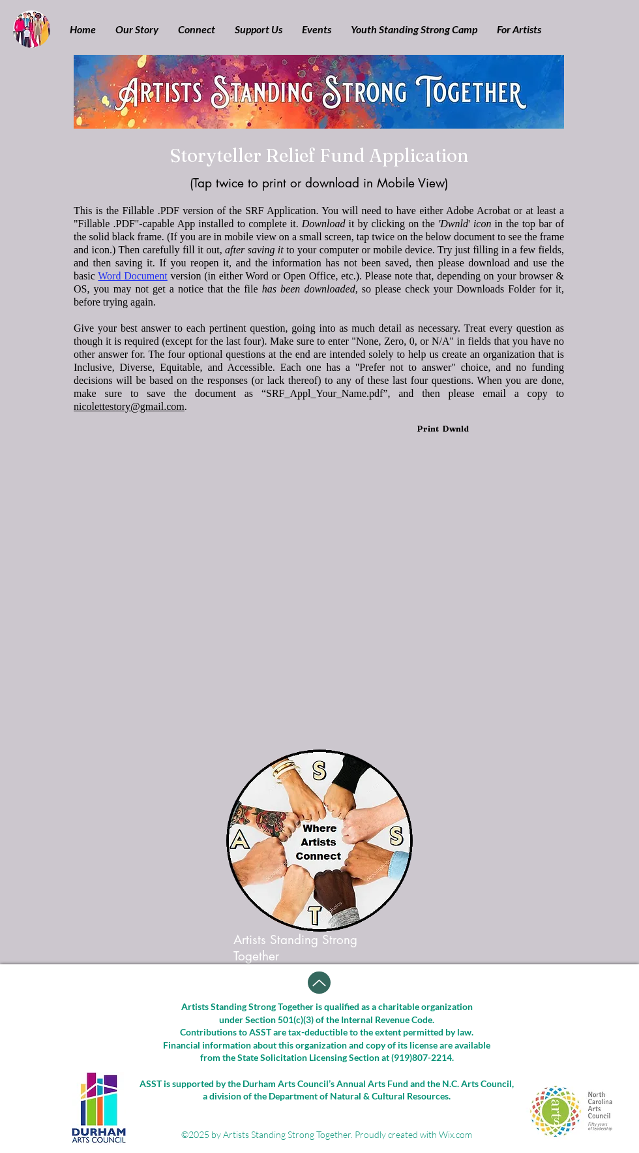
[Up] (319, 982)
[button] (137, 29)
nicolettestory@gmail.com (129, 406)
